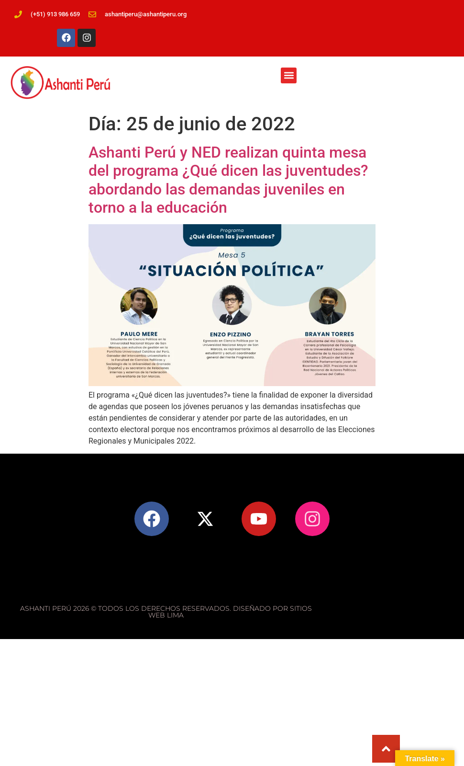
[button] (289, 75)
